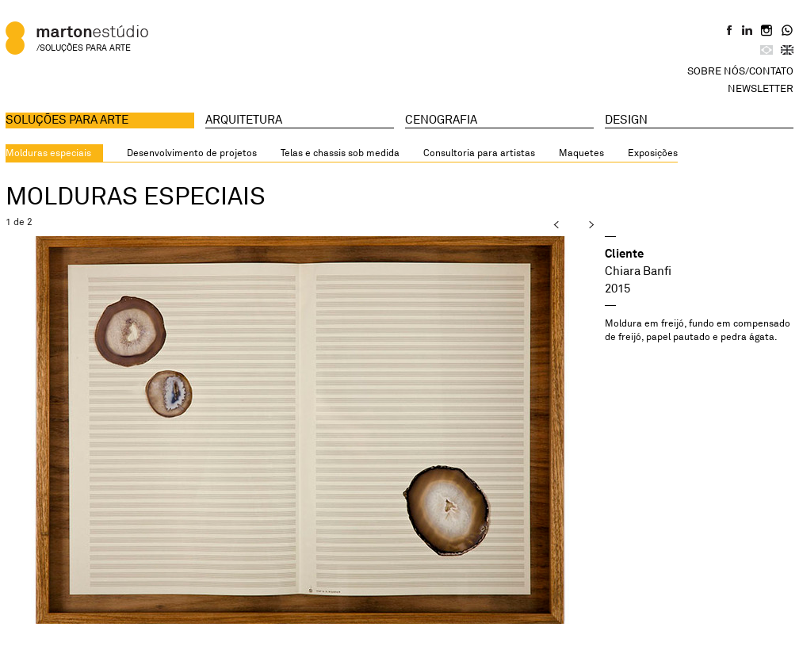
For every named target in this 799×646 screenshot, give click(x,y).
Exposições (653, 153)
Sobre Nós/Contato (740, 70)
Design (626, 120)
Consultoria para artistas (479, 153)
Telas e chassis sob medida (340, 153)
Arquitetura (243, 120)
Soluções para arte (67, 120)
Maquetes (581, 153)
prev (543, 224)
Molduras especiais (48, 153)
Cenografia (441, 120)
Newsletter (760, 88)
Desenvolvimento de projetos (192, 153)
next (577, 224)
